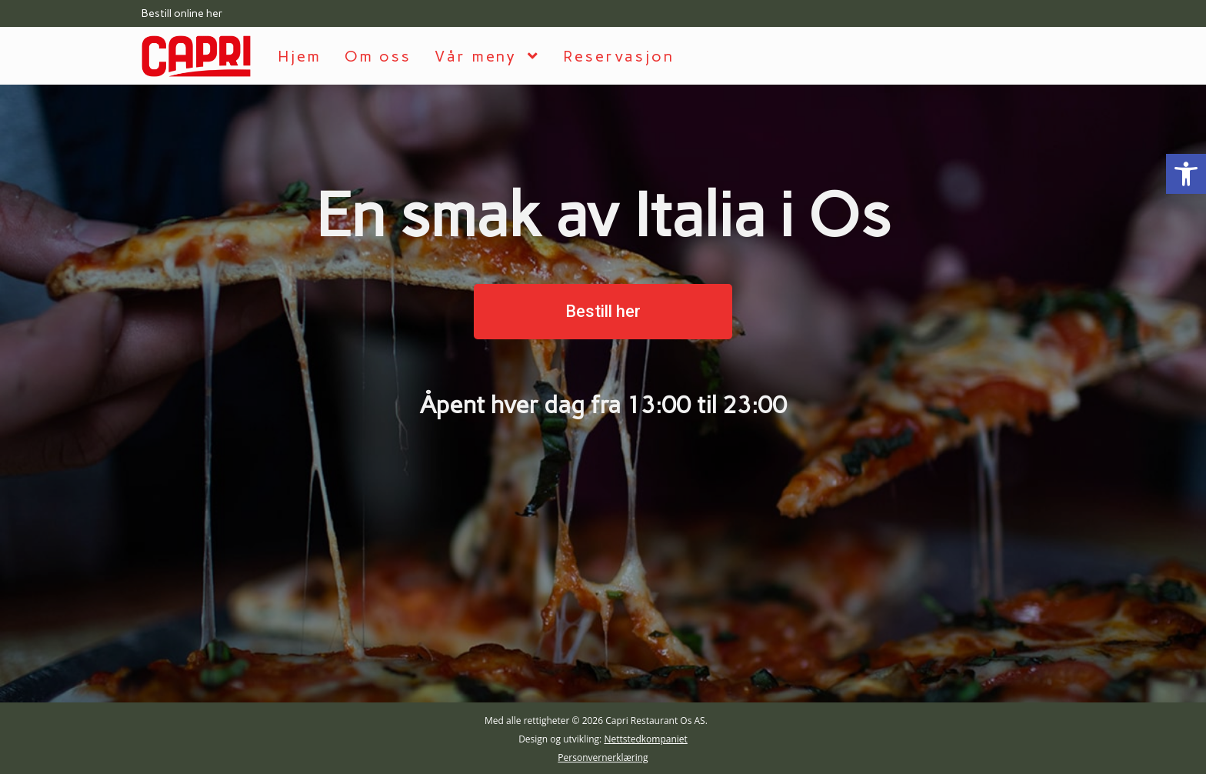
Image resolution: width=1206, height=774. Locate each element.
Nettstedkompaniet (645, 739)
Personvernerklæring (603, 757)
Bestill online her (182, 13)
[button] (603, 312)
